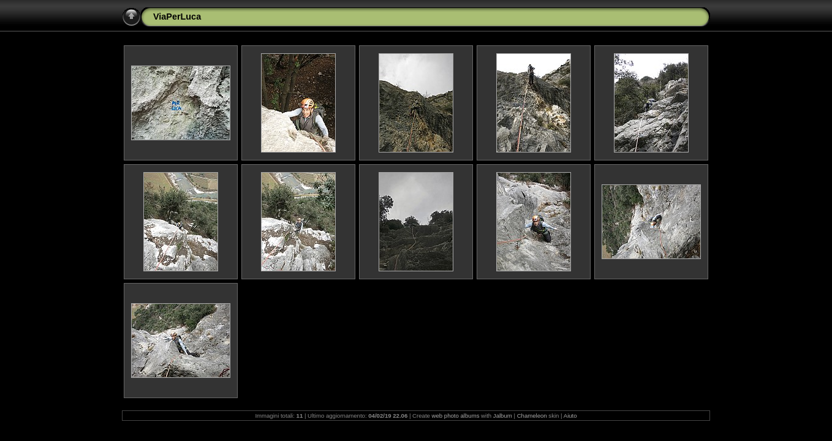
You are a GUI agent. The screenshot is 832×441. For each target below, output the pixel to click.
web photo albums (456, 415)
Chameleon (532, 415)
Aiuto (570, 415)
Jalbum (502, 415)
